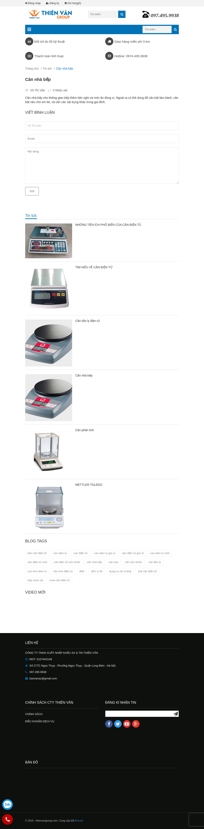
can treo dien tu (37, 571)
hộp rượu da (35, 580)
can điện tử (80, 553)
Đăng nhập (33, 3)
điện (82, 571)
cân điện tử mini (37, 562)
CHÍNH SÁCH (33, 714)
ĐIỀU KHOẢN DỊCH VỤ (39, 721)
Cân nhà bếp (83, 375)
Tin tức (47, 68)
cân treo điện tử (63, 571)
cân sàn (113, 562)
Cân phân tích (84, 430)
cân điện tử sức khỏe (67, 562)
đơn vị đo (97, 571)
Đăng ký (52, 3)
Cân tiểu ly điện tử (87, 321)
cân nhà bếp (94, 562)
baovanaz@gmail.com (43, 678)
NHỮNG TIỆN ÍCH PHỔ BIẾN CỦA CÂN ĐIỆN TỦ (108, 224)
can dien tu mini (159, 553)
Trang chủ (32, 68)
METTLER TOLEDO (88, 484)
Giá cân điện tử (147, 571)
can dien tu (60, 553)
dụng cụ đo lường (120, 571)
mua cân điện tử (60, 580)
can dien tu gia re (104, 553)
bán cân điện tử (37, 553)
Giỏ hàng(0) (72, 3)
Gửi (32, 191)
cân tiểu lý (154, 562)
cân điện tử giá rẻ (133, 553)
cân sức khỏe (133, 562)
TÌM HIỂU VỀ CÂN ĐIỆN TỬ (93, 267)
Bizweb (79, 820)
